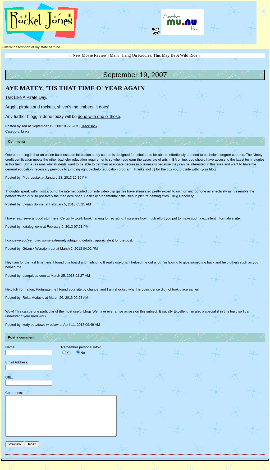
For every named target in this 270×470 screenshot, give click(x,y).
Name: (10, 347)
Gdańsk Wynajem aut (38, 249)
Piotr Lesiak (31, 177)
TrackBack (89, 126)
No (82, 353)
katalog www (32, 227)
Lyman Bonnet (33, 204)
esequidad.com (34, 276)
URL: (9, 378)
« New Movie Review (88, 55)
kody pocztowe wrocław (40, 325)
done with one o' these (99, 116)
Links (25, 131)
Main (114, 55)
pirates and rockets (37, 107)
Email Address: (16, 362)
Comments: (14, 393)
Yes (69, 353)
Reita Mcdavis (33, 298)
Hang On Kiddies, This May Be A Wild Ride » (161, 55)
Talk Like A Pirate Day (25, 97)
